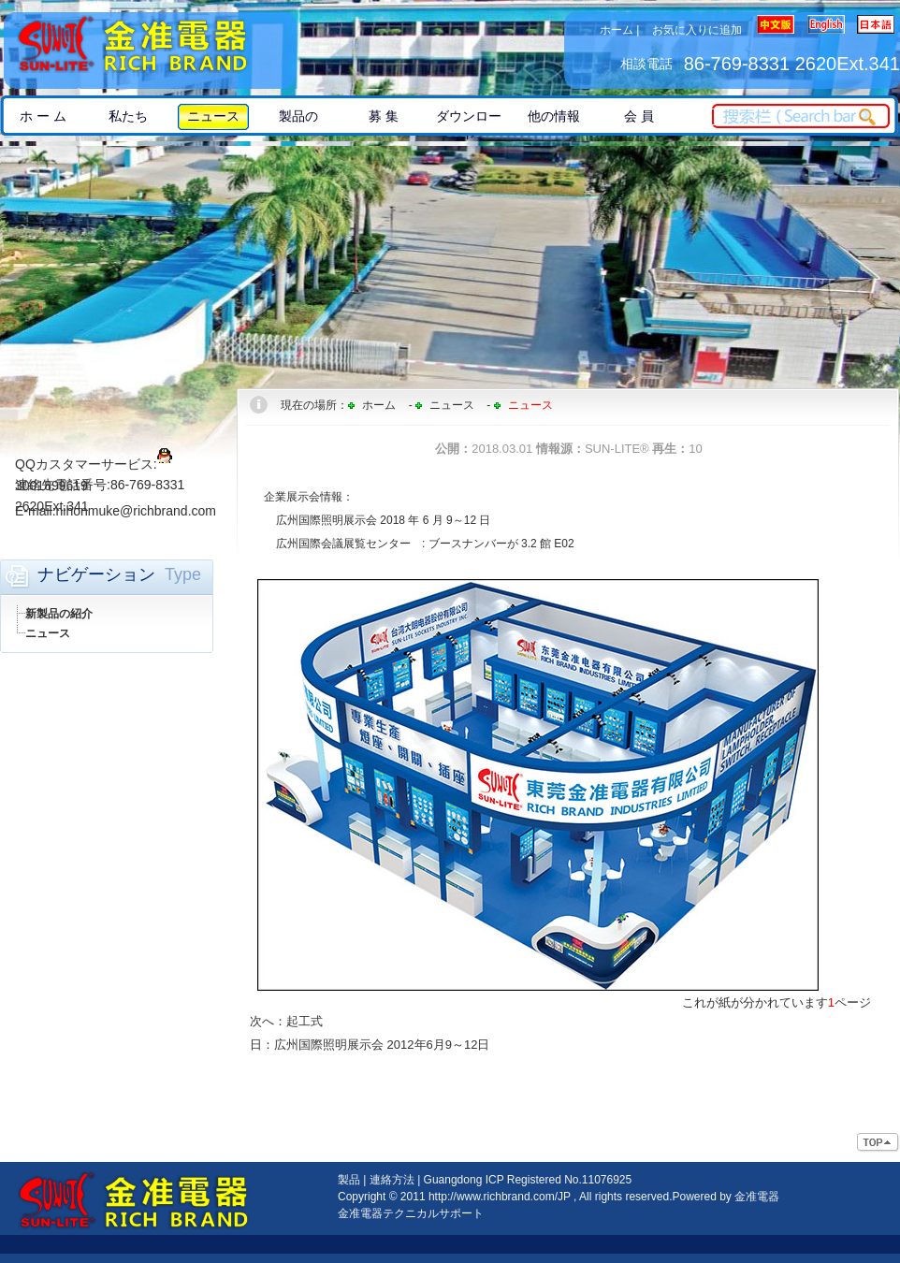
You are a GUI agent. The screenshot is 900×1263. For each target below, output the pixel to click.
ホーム (616, 29)
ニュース (47, 633)
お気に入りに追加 (697, 29)
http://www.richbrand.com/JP (499, 1196)
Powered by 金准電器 (725, 1196)
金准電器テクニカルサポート (411, 1213)
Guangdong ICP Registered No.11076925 (528, 1179)
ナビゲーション (96, 574)
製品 (349, 1179)
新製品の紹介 (59, 613)
